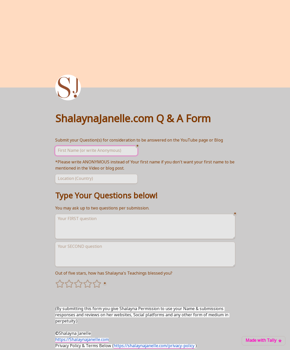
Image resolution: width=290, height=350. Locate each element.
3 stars (75, 281)
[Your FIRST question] (145, 226)
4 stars (84, 281)
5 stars (93, 281)
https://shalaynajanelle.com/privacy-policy (154, 346)
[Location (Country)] (96, 178)
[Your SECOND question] (145, 254)
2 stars (65, 281)
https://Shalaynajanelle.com (82, 340)
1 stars (56, 281)
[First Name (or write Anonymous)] (96, 150)
